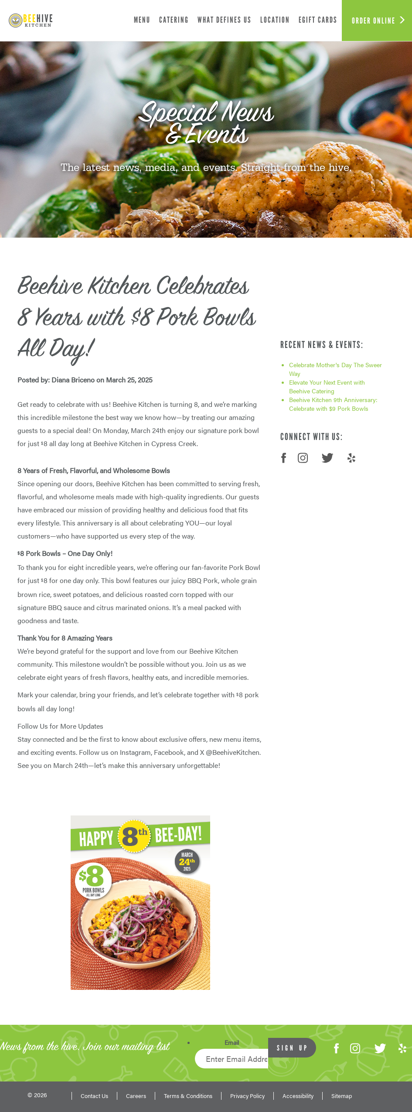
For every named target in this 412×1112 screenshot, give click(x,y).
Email (232, 1042)
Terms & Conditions (188, 1096)
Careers (136, 1096)
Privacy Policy (247, 1096)
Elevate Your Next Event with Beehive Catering (327, 386)
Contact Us (94, 1096)
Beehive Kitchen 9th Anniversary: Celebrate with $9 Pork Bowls (333, 404)
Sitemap (341, 1096)
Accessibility (298, 1096)
